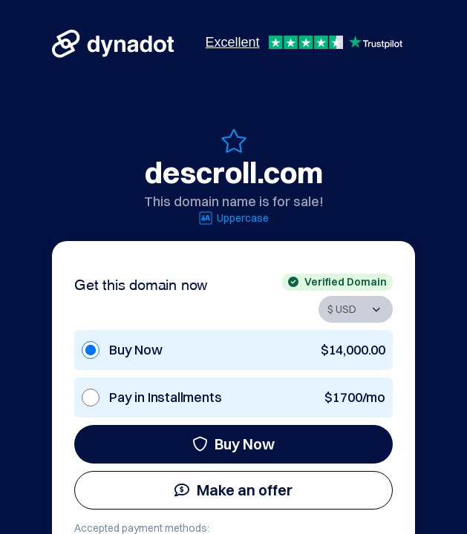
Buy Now (233, 444)
